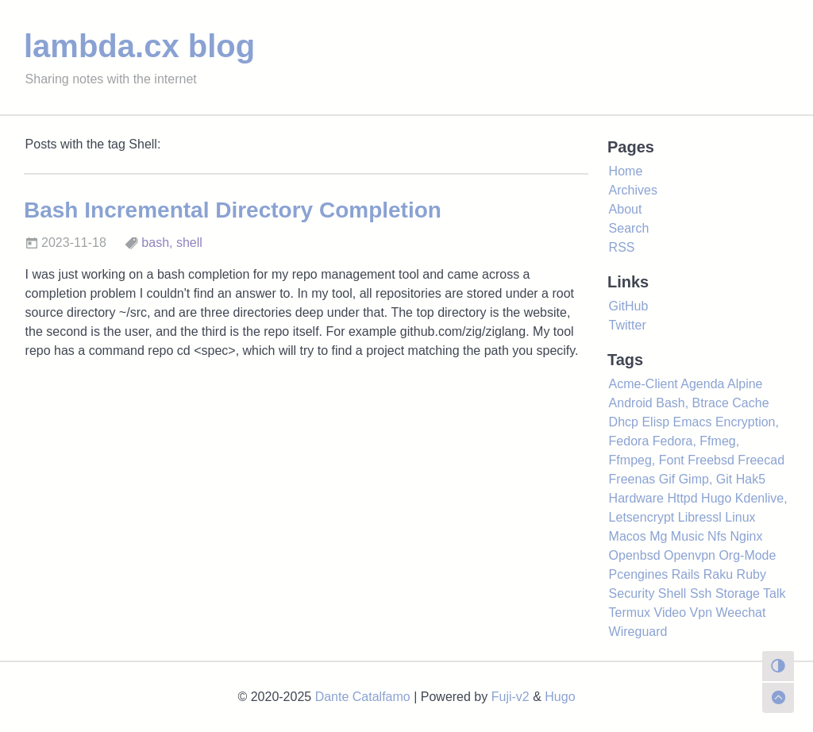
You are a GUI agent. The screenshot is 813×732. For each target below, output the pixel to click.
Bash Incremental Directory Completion (232, 210)
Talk (774, 593)
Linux (740, 517)
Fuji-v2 (510, 696)
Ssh (701, 593)
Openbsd (635, 555)
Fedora (629, 441)
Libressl (700, 517)
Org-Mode (747, 555)
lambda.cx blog (139, 46)
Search (629, 228)
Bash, (672, 403)
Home (626, 171)
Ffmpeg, (632, 460)
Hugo (716, 498)
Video (670, 612)
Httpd (682, 498)
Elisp (655, 422)
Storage (737, 593)
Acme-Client (643, 384)
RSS (622, 247)
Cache (750, 403)
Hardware (636, 498)
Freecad (761, 460)
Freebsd (711, 460)
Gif (667, 479)
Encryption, (747, 422)
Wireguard (638, 631)
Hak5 (750, 479)
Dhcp (623, 422)
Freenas (632, 479)
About (625, 209)
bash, (156, 242)
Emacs (692, 422)
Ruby (751, 574)
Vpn (701, 612)
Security (632, 593)
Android (631, 403)
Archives (633, 190)
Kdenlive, (761, 498)
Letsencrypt (642, 517)
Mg (658, 536)
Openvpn (689, 555)
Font (671, 460)
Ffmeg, (719, 441)
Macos (627, 536)
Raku (718, 574)
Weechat (741, 612)
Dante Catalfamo (362, 696)
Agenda (702, 384)
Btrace (710, 403)
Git (724, 479)
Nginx (746, 536)
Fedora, (674, 441)
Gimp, (696, 479)
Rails (686, 574)
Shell (672, 593)
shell (189, 242)
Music (687, 536)
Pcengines (639, 574)
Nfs (716, 536)
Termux (629, 612)
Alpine (744, 384)
